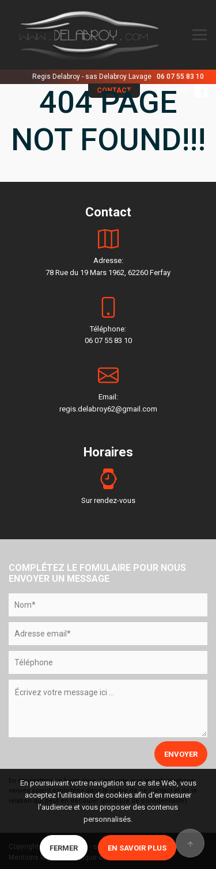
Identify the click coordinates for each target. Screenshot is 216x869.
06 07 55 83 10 (180, 77)
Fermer (64, 848)
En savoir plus (137, 848)
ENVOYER (181, 754)
